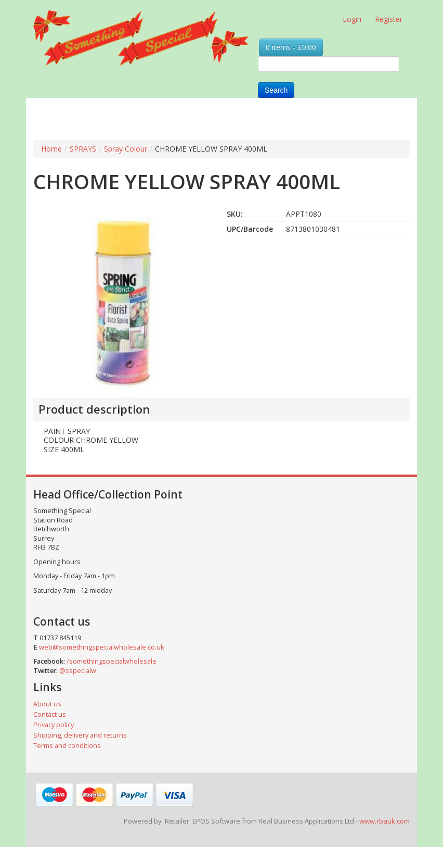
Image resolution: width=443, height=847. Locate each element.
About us (47, 704)
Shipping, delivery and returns (80, 735)
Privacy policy (53, 724)
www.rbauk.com (384, 821)
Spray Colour (125, 149)
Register (388, 19)
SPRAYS (83, 149)
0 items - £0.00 (291, 47)
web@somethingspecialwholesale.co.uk (101, 647)
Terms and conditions (67, 745)
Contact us (49, 714)
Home (51, 149)
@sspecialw (77, 670)
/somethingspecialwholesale (112, 661)
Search (276, 90)
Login (352, 19)
